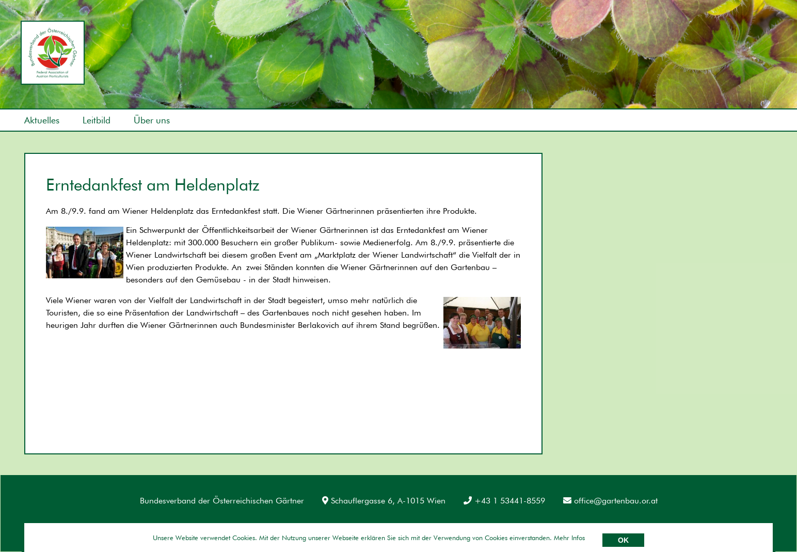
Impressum (44, 526)
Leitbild (96, 120)
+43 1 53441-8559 (504, 501)
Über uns (152, 120)
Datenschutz (104, 526)
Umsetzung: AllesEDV (746, 524)
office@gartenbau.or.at (610, 501)
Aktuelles (41, 120)
